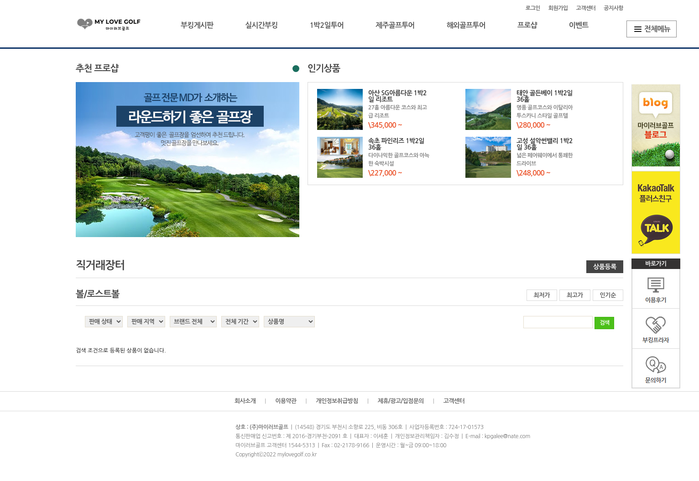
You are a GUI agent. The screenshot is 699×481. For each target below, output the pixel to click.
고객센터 (586, 8)
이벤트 (579, 25)
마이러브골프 (116, 26)
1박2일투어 (326, 25)
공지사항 (613, 8)
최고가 (575, 295)
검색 (604, 323)
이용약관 (285, 401)
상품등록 (604, 267)
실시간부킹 (261, 25)
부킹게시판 (197, 25)
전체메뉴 (657, 29)
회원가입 (558, 8)
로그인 (533, 8)
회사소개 (245, 401)
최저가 (542, 295)
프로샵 (527, 25)
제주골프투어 (395, 25)
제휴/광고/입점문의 (401, 401)
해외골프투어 (466, 25)
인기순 (608, 295)
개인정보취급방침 (337, 401)
